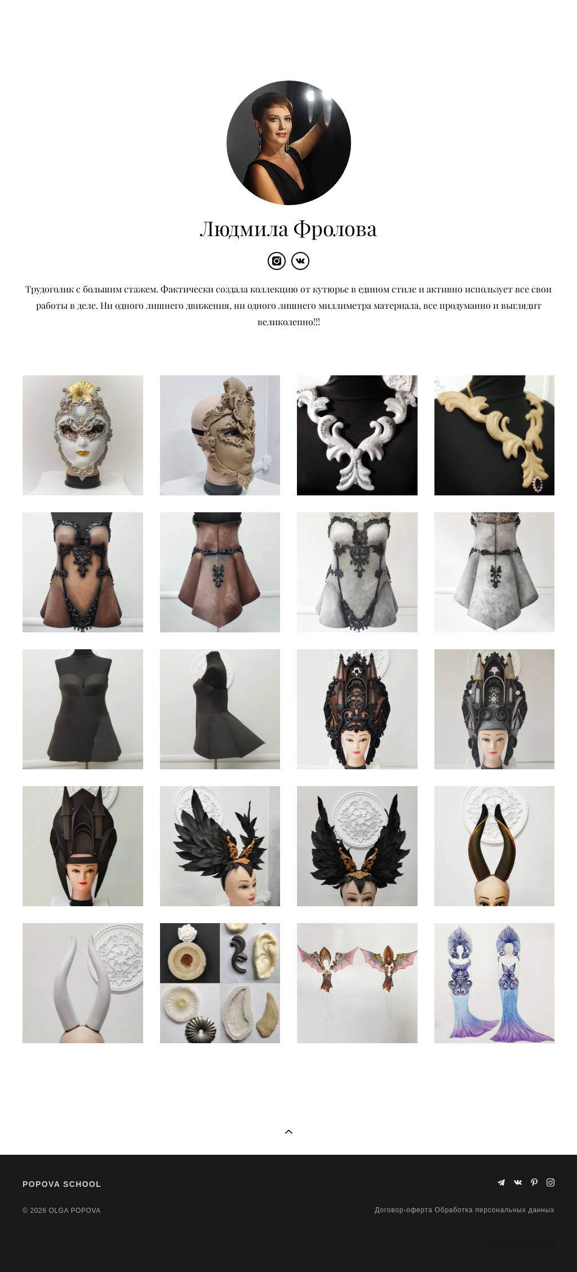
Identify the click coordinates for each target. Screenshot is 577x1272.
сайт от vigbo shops (522, 1245)
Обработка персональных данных (494, 1210)
